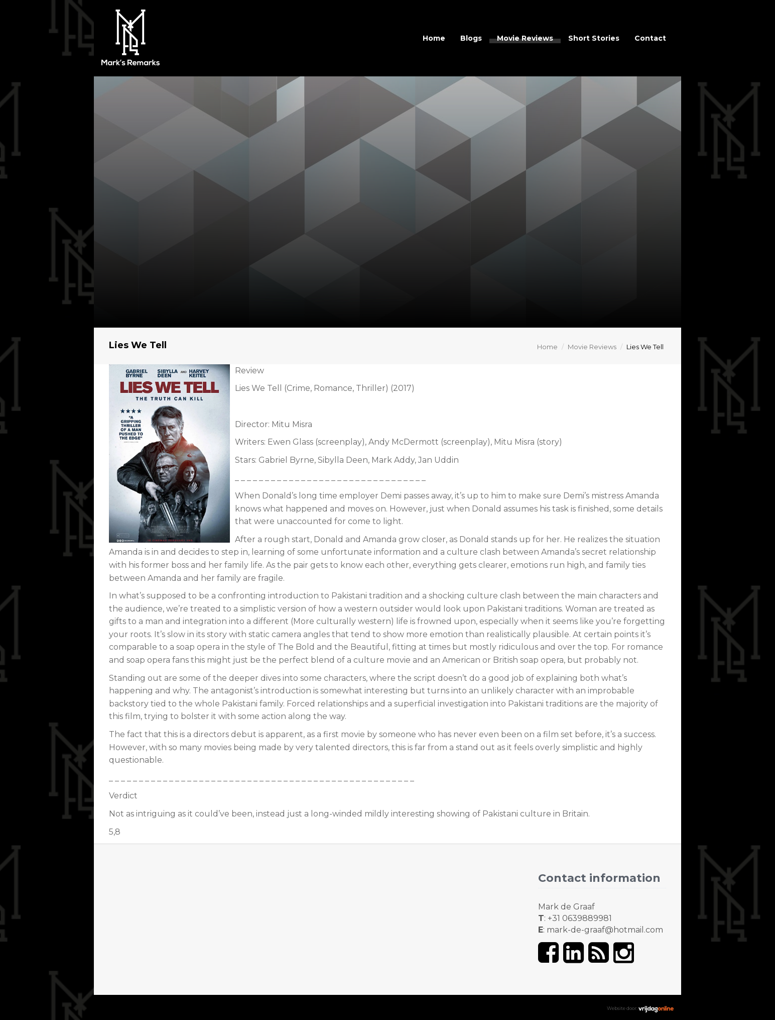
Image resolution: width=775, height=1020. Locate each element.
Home (434, 38)
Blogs (471, 38)
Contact (650, 38)
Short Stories (593, 38)
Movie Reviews (525, 38)
